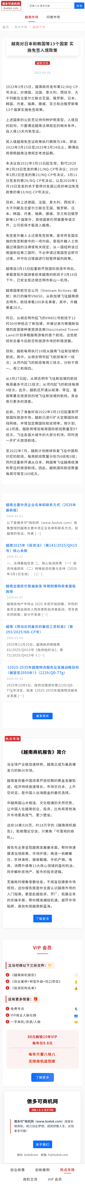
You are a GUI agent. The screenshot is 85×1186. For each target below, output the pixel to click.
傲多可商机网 (42, 1101)
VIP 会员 (55, 1179)
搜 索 (79, 5)
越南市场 (32, 17)
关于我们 (42, 1144)
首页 (5, 27)
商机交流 (30, 1179)
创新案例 (42, 1169)
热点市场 (67, 1169)
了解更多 (42, 918)
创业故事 (17, 1169)
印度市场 (53, 17)
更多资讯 (42, 716)
